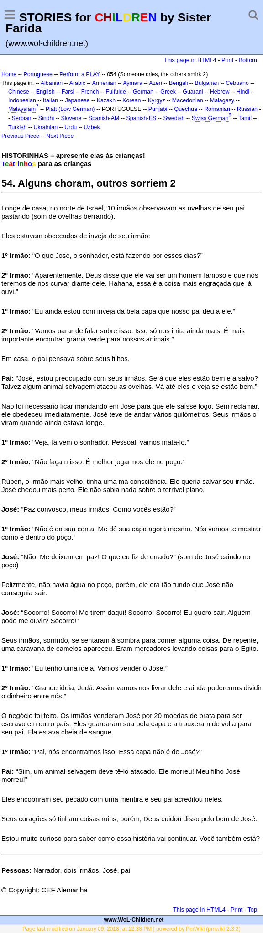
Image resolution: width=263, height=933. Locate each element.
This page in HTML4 (190, 60)
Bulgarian (207, 83)
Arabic (77, 83)
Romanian (217, 109)
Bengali (178, 83)
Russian (247, 109)
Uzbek (92, 127)
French (90, 92)
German (143, 92)
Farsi (68, 92)
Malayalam (22, 109)
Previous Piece (20, 136)
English (45, 92)
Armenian (104, 83)
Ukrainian (46, 127)
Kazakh (106, 100)
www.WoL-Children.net (134, 920)
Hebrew (220, 92)
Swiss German (210, 118)
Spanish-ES (141, 118)
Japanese (77, 100)
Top (252, 909)
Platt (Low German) (70, 109)
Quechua (185, 109)
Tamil (245, 118)
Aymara (132, 83)
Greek (168, 92)
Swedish (173, 118)
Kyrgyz (156, 100)
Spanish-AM (104, 118)
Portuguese (38, 74)
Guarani (193, 92)
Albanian (52, 83)
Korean (131, 100)
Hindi (243, 92)
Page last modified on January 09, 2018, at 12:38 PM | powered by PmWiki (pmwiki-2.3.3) (131, 929)
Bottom (248, 60)
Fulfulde (116, 92)
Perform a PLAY (79, 74)
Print (227, 60)
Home (8, 74)
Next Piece (60, 136)
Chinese (18, 92)
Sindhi (46, 118)
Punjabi (158, 109)
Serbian (22, 118)
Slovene (71, 118)
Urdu (70, 127)
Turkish (17, 127)
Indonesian (22, 100)
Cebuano (237, 83)
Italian (50, 100)
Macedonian (187, 100)
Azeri (155, 83)
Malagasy (222, 100)
